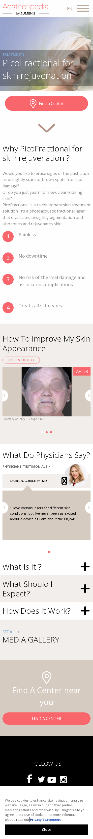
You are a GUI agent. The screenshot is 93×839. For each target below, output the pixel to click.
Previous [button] (5, 396)
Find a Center (46, 104)
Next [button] (88, 396)
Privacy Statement (45, 819)
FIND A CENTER (46, 718)
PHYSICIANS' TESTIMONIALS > (26, 466)
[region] (46, 812)
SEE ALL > (11, 632)
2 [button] (47, 432)
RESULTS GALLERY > (21, 360)
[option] (46, 394)
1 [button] (42, 432)
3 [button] (51, 432)
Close (46, 829)
